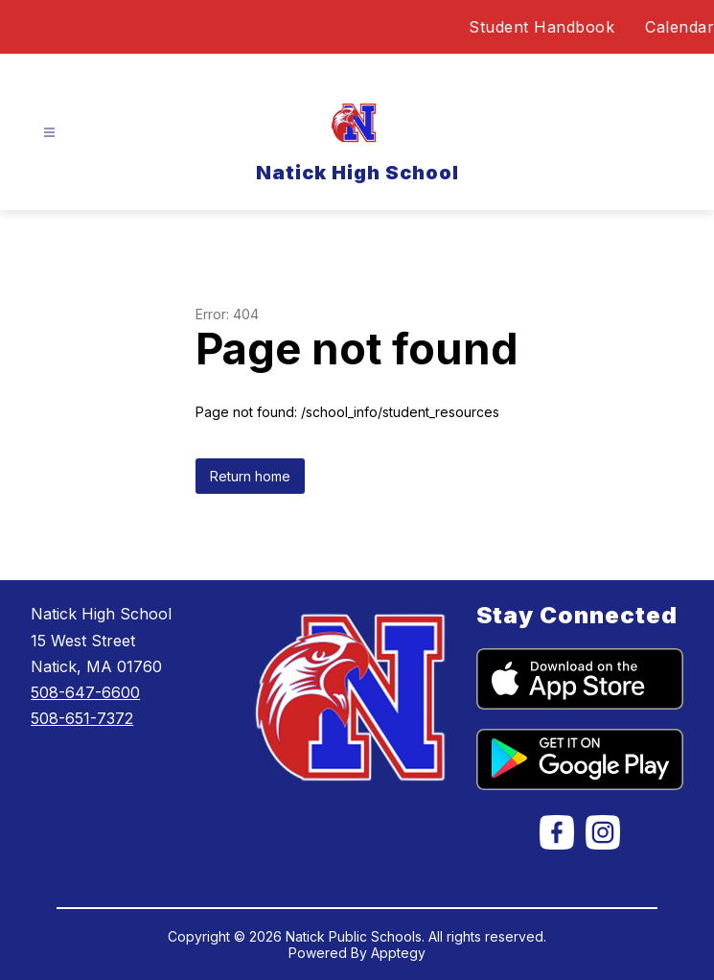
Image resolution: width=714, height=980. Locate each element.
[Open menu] (49, 133)
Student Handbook (541, 26)
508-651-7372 (82, 718)
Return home (250, 476)
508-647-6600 (85, 692)
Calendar (679, 26)
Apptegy (398, 953)
